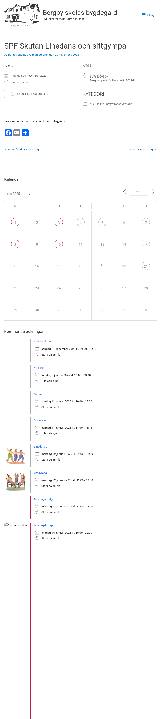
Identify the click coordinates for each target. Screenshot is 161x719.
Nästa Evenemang (143, 149)
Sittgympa (40, 472)
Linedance (40, 446)
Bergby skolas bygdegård (80, 13)
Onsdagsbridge (43, 525)
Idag (139, 191)
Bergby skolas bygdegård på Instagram (120, 705)
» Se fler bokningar (20, 577)
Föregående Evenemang (22, 149)
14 (146, 245)
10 (59, 245)
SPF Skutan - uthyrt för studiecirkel (111, 104)
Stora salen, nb (99, 75)
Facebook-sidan (121, 710)
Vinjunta (39, 367)
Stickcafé (40, 420)
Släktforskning (43, 341)
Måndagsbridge (44, 499)
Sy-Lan (38, 394)
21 (146, 267)
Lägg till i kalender (28, 94)
